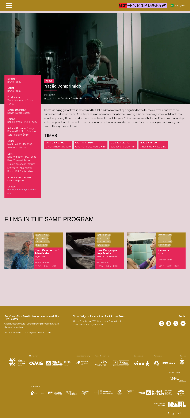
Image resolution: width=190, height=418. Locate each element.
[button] (9, 5)
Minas (49, 80)
